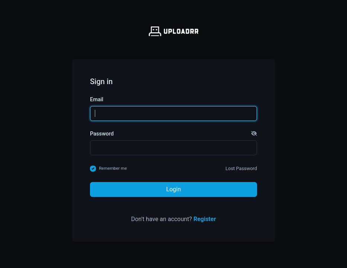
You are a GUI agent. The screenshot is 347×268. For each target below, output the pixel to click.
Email (96, 99)
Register (204, 219)
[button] (254, 134)
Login (173, 189)
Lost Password (241, 168)
